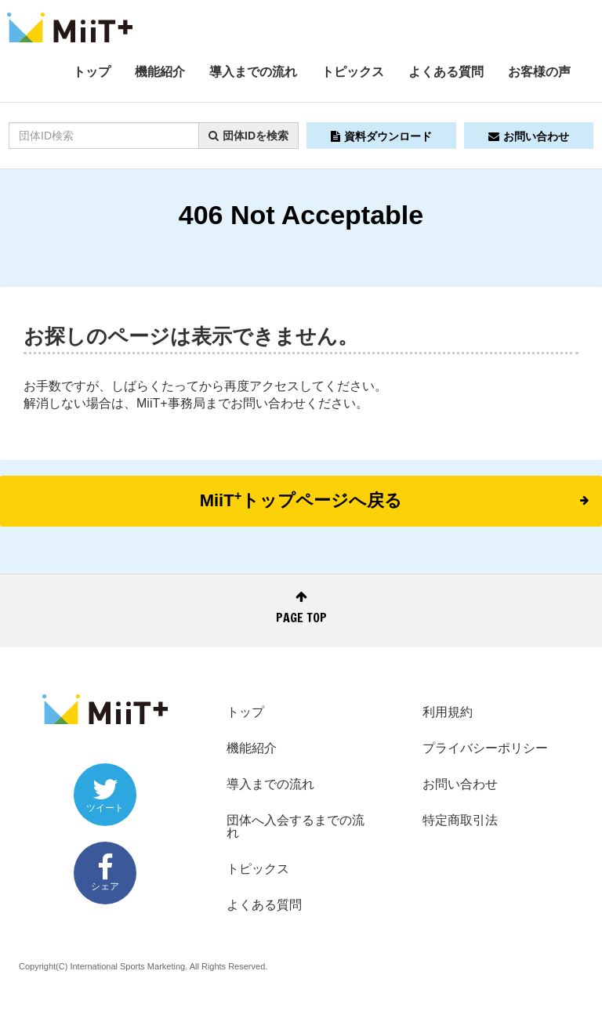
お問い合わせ (528, 136)
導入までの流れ (253, 71)
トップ (92, 71)
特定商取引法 (460, 820)
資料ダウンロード (381, 136)
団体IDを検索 (248, 135)
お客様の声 (539, 71)
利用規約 (447, 712)
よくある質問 (446, 71)
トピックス (352, 71)
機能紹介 (160, 71)
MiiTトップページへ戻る (394, 499)
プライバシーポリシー (485, 748)
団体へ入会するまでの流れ (295, 826)
